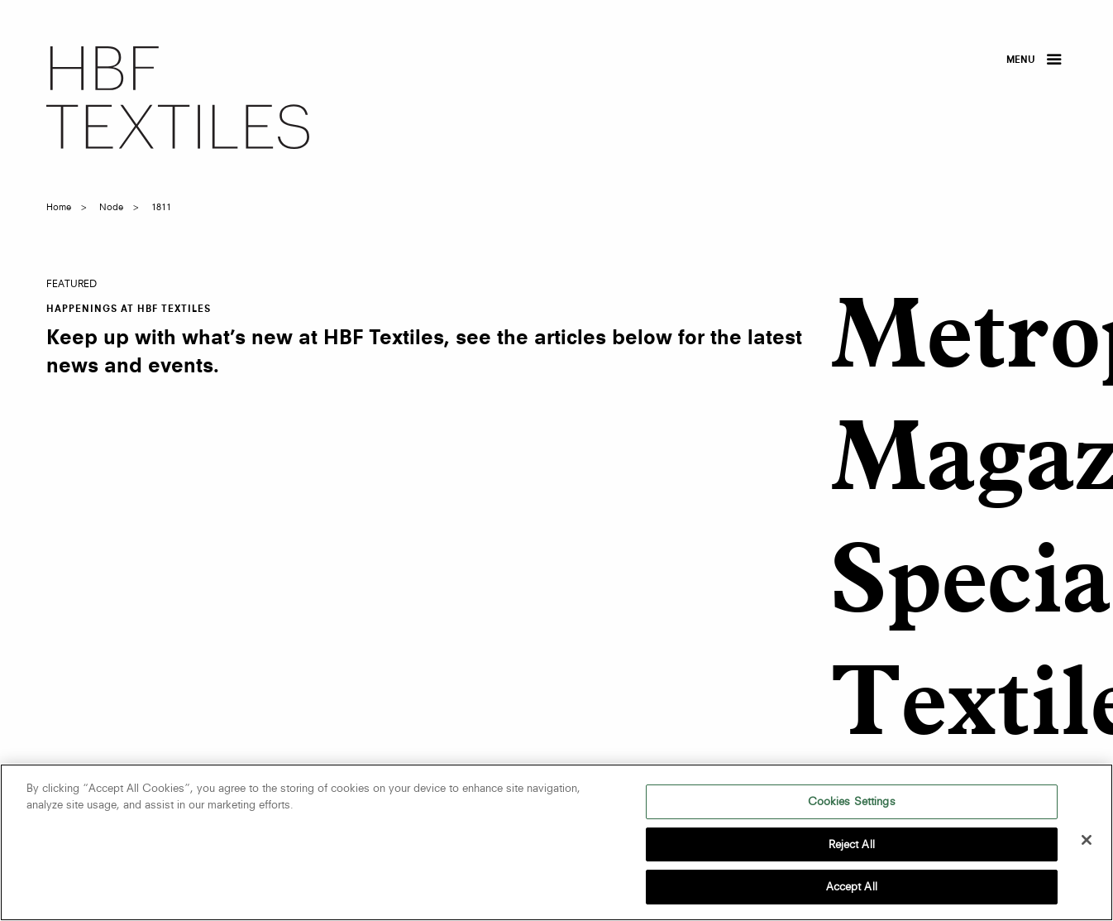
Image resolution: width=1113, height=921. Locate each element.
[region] (556, 842)
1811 (161, 207)
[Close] (1086, 840)
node (111, 207)
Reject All (852, 844)
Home (58, 207)
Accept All (851, 886)
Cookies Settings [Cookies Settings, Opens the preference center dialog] (852, 801)
